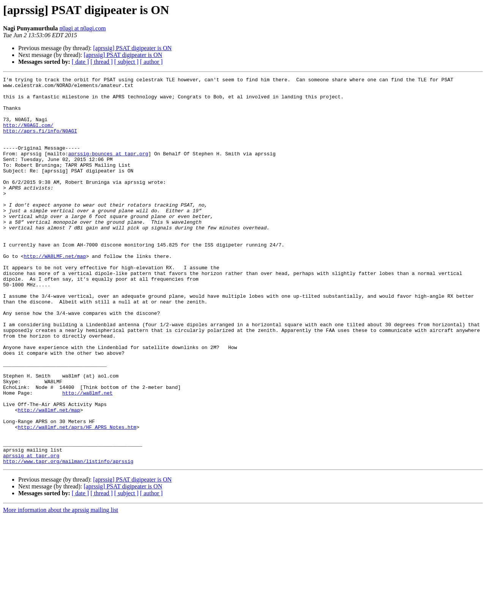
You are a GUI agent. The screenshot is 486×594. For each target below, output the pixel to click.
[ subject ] (126, 61)
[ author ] (151, 61)
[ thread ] (101, 61)
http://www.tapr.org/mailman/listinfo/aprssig (68, 538)
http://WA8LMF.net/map (55, 292)
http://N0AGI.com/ (28, 135)
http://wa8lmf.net (87, 456)
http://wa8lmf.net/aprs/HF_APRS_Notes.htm (77, 497)
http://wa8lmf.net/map (49, 477)
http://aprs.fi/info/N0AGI (40, 142)
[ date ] (80, 61)
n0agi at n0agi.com (82, 28)
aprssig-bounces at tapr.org (108, 169)
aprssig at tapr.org (31, 531)
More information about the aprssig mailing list (60, 587)
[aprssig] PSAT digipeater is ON (132, 48)
